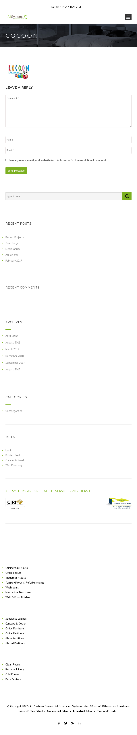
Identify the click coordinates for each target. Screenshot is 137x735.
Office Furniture (14, 628)
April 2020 (11, 335)
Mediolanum (12, 249)
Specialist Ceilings (16, 618)
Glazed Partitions (15, 643)
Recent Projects (14, 237)
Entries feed (12, 455)
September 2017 (15, 362)
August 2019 (12, 342)
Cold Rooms (12, 674)
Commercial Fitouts (16, 568)
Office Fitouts (13, 572)
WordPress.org (13, 465)
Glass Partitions (14, 638)
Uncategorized (13, 411)
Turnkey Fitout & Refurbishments (24, 582)
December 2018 (14, 356)
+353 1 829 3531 (71, 7)
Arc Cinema (11, 254)
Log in (8, 450)
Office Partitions (14, 633)
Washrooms (12, 587)
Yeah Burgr (11, 243)
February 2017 (13, 260)
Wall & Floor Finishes (17, 597)
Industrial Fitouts (15, 577)
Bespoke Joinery (14, 669)
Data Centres (13, 679)
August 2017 (12, 369)
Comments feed (14, 460)
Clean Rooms (13, 664)
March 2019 (12, 349)
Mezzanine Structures (18, 592)
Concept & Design (15, 623)
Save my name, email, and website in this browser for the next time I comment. (58, 160)
